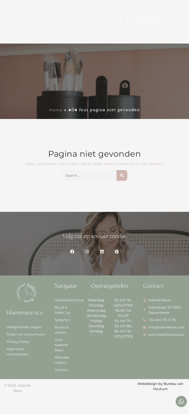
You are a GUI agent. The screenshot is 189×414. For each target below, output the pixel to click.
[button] (7, 21)
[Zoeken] (122, 175)
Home (56, 110)
